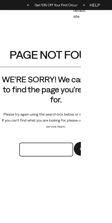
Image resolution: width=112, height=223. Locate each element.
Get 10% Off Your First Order (56, 5)
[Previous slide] (28, 5)
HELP (95, 5)
